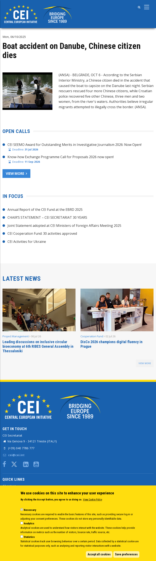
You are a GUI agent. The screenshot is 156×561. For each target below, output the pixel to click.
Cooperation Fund (91, 336)
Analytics (29, 523)
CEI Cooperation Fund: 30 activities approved (42, 233)
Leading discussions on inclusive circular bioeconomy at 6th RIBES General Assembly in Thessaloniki (37, 346)
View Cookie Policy (92, 499)
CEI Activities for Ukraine (26, 241)
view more (145, 363)
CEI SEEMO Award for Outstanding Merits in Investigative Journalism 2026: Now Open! (74, 144)
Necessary (30, 509)
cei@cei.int (13, 455)
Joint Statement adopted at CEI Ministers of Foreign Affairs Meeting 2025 (64, 225)
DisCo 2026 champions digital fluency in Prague (111, 344)
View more (15, 173)
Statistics (29, 537)
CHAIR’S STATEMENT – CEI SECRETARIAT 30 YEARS (47, 217)
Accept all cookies (99, 554)
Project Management (15, 336)
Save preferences (126, 554)
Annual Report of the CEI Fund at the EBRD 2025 (45, 209)
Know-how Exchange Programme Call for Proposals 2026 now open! (60, 157)
